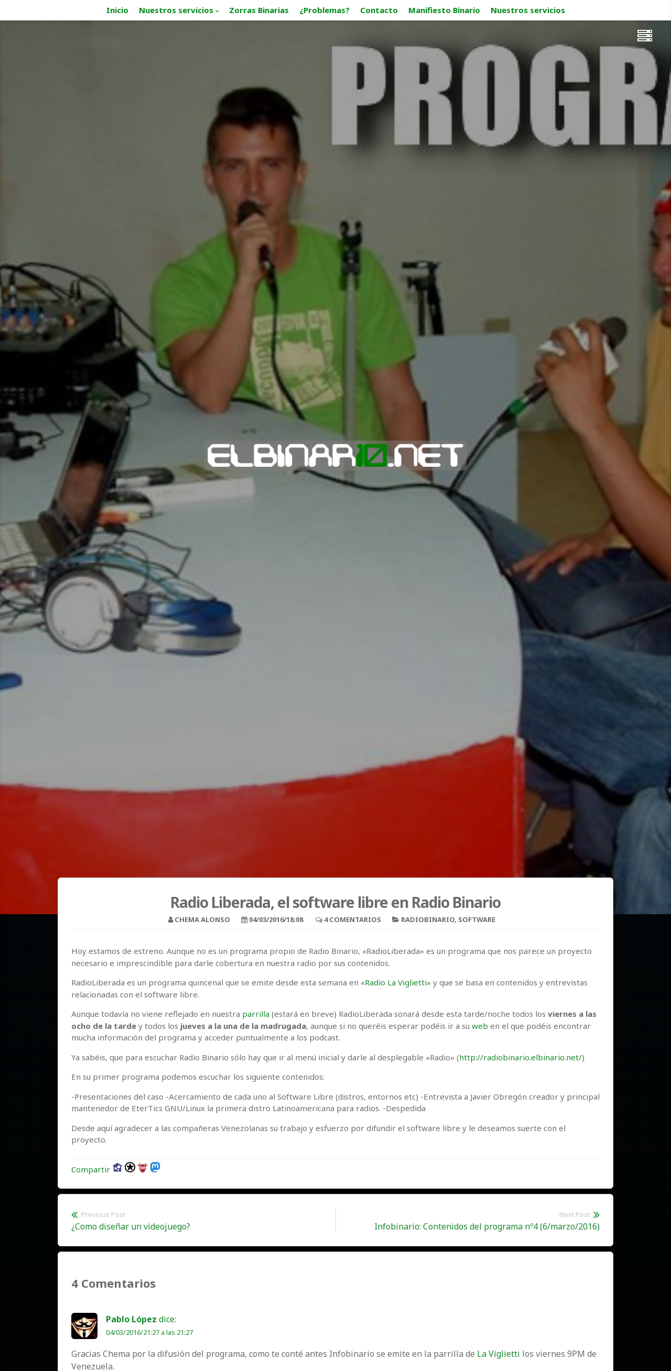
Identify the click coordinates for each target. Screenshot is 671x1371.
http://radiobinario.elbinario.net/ (520, 1057)
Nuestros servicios (176, 10)
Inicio (117, 10)
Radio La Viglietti (396, 982)
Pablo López (131, 1319)
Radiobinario (427, 919)
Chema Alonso (202, 919)
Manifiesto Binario (444, 10)
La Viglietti (498, 1353)
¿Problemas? (324, 10)
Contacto (379, 10)
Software (476, 919)
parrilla (255, 1013)
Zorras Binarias (259, 10)
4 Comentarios (352, 919)
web (480, 1026)
